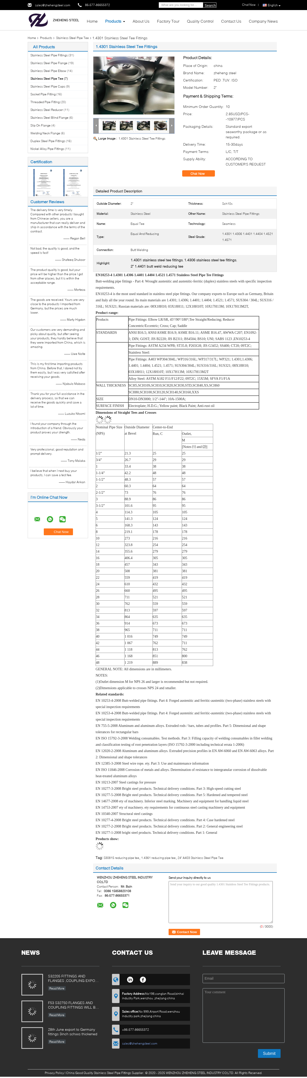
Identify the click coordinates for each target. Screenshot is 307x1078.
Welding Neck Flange (45, 133)
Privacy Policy (54, 1073)
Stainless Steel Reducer (46, 110)
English (274, 5)
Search (210, 6)
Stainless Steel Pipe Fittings (49, 55)
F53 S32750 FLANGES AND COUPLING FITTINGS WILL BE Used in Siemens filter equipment (73, 1005)
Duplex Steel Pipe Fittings (47, 141)
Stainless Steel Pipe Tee (72, 38)
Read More (56, 988)
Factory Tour (168, 21)
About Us (141, 21)
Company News (263, 21)
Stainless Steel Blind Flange (49, 117)
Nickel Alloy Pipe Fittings (47, 149)
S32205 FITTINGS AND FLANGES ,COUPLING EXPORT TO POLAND (73, 979)
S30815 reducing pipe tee (121, 858)
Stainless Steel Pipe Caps (47, 86)
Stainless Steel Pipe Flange (48, 63)
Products (113, 21)
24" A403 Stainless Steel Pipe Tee (200, 858)
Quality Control (200, 21)
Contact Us (231, 21)
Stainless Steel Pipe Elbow (48, 71)
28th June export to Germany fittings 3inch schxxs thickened (72, 1031)
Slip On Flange (40, 125)
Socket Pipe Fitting (43, 94)
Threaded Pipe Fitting (45, 102)
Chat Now (201, 173)
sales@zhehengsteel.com (52, 5)
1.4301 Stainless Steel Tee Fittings (142, 138)
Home (92, 21)
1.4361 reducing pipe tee (158, 858)
